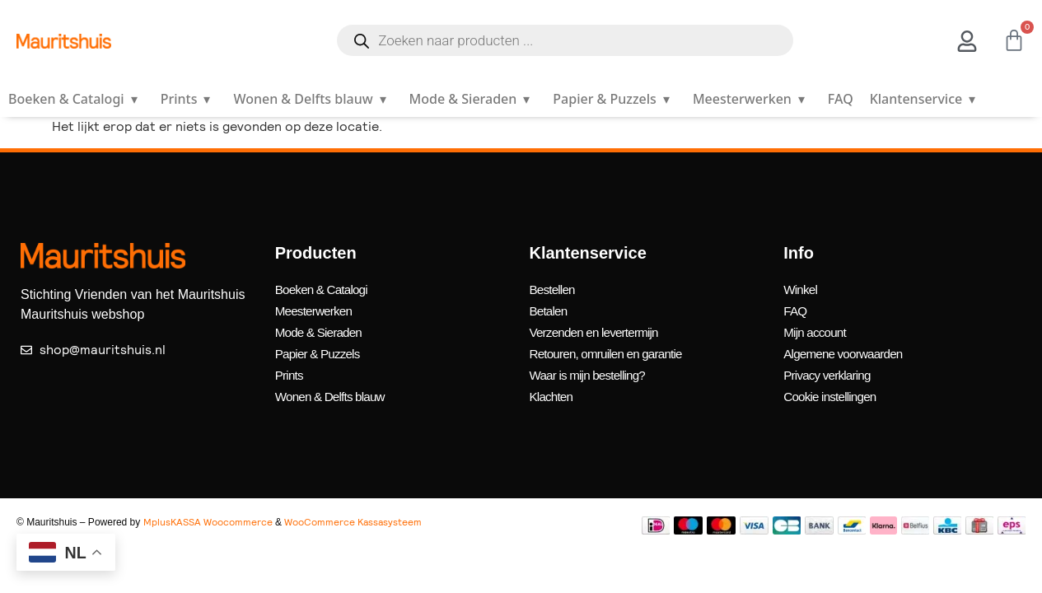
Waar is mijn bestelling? (591, 368)
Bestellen (554, 289)
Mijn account (816, 328)
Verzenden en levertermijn (598, 328)
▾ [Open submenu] (134, 98)
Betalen (550, 308)
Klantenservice (926, 99)
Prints (189, 99)
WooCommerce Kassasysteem (353, 512)
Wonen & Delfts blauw (312, 99)
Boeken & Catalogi (76, 99)
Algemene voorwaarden (846, 348)
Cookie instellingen (832, 388)
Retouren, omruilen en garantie (611, 348)
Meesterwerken (752, 99)
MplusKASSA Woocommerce (208, 512)
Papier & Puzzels (614, 99)
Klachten (553, 388)
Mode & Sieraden (473, 99)
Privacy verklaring (829, 368)
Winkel (801, 289)
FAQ (840, 99)
